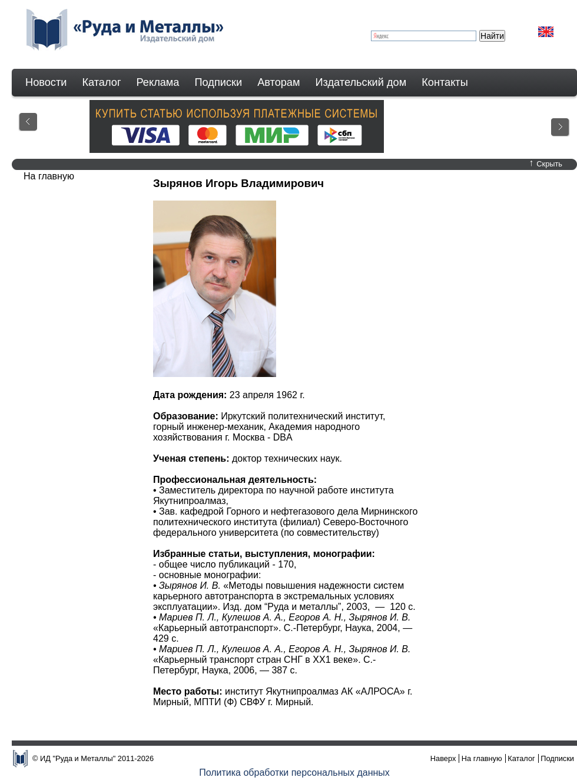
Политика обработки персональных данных (294, 773)
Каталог (101, 82)
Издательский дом (361, 82)
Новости (46, 82)
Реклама (158, 82)
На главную (482, 758)
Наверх (443, 758)
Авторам (278, 82)
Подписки (219, 82)
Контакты (445, 82)
